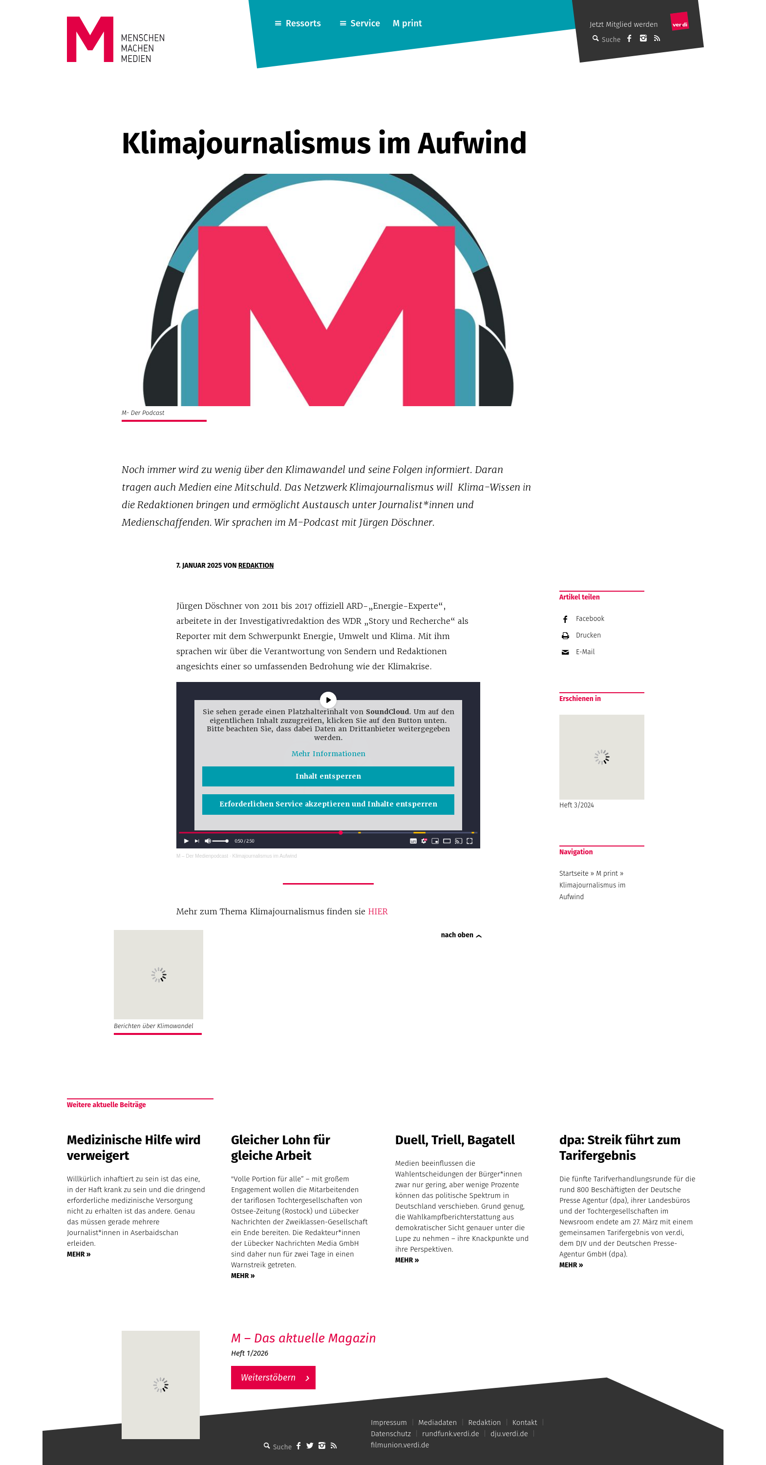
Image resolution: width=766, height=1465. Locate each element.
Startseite (574, 873)
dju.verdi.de (509, 1433)
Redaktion (256, 565)
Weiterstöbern (268, 1377)
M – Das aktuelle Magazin (303, 1338)
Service (366, 23)
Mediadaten (437, 1422)
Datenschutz (391, 1433)
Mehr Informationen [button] (328, 754)
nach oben (457, 935)
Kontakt (524, 1422)
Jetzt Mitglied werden (624, 24)
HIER (379, 911)
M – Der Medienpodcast (202, 856)
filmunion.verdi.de (400, 1445)
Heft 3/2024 (601, 762)
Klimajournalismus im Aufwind (265, 856)
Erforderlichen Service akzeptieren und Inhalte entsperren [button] (328, 804)
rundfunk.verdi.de (450, 1433)
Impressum (389, 1422)
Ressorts (303, 23)
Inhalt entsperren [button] (328, 776)
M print (407, 23)
